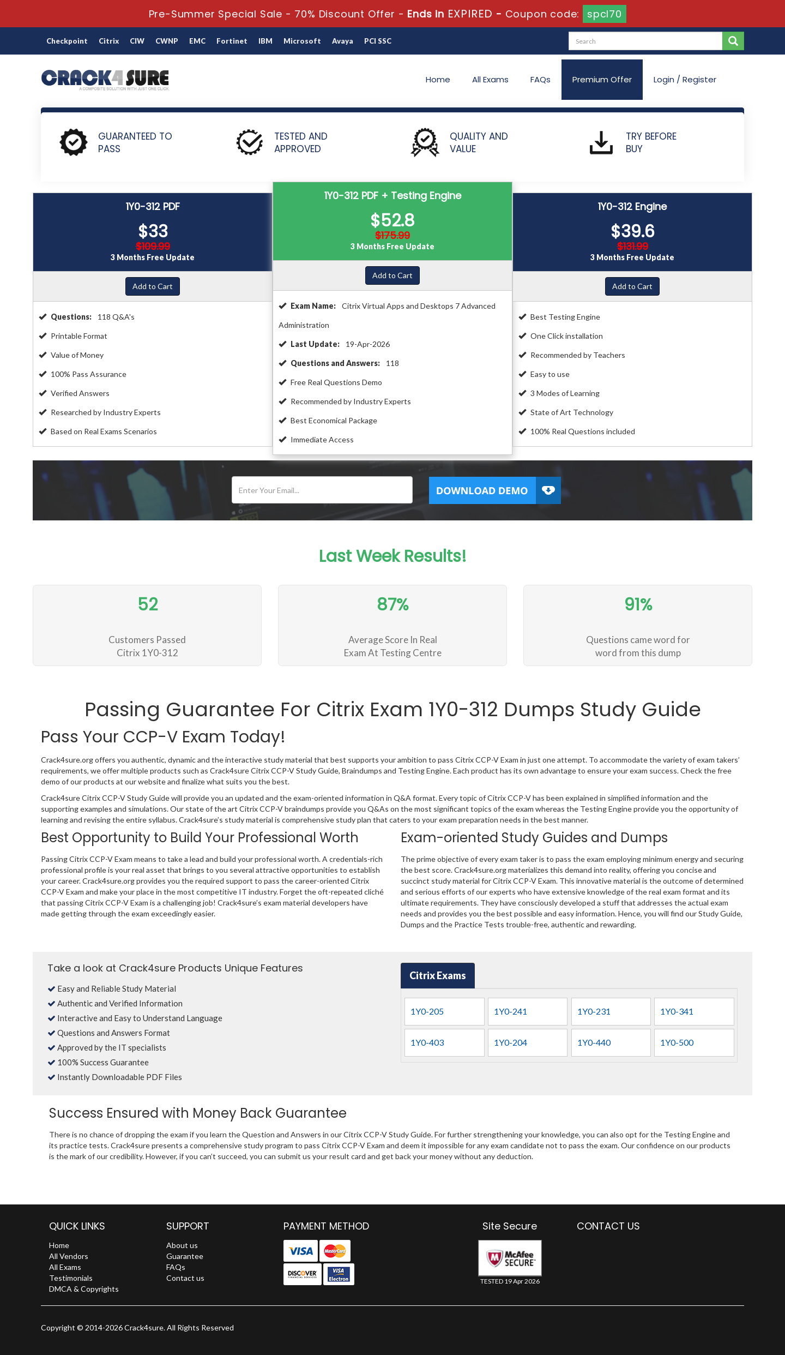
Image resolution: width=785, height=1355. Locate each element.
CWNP (166, 41)
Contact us (185, 1277)
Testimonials (71, 1277)
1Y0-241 (510, 1011)
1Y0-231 (594, 1011)
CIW (137, 41)
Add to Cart (152, 286)
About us (182, 1245)
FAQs (540, 79)
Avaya (342, 41)
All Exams (490, 79)
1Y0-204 (510, 1042)
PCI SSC (377, 41)
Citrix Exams (437, 975)
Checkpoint (67, 41)
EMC (197, 41)
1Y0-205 (427, 1011)
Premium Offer (602, 79)
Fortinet (231, 41)
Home (438, 79)
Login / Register (685, 79)
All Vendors (68, 1256)
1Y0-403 (427, 1042)
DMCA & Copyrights (84, 1288)
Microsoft (302, 41)
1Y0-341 (676, 1011)
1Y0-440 (594, 1042)
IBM (265, 41)
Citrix (109, 41)
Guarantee (184, 1256)
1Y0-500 (676, 1042)
